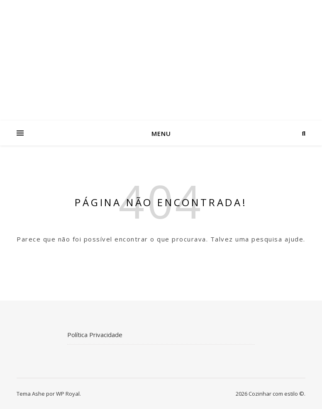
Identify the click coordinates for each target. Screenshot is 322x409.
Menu (161, 133)
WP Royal (68, 393)
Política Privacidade (94, 334)
